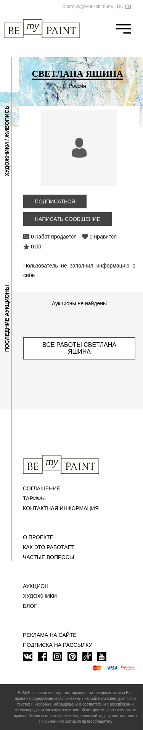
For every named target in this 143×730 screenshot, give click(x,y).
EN (128, 6)
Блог (30, 606)
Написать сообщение (67, 219)
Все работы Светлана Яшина (79, 348)
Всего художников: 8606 (88, 6)
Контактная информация (61, 508)
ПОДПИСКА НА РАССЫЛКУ (57, 645)
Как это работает (48, 547)
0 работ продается (54, 237)
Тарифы (34, 498)
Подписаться (55, 201)
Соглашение (41, 488)
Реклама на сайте (50, 635)
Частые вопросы (48, 557)
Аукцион (35, 586)
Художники (40, 596)
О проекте (38, 537)
